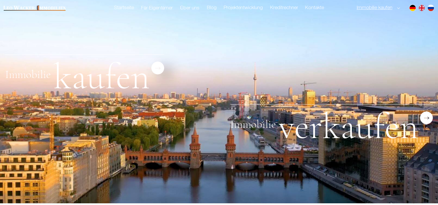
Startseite (124, 8)
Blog (212, 8)
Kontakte (314, 8)
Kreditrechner (284, 8)
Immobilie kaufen (374, 8)
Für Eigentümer (157, 8)
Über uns (189, 8)
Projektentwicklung (243, 8)
